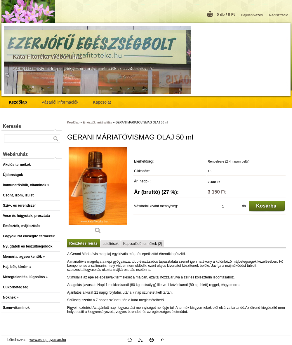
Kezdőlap (73, 122)
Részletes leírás (83, 243)
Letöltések (110, 244)
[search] (55, 138)
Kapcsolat (102, 102)
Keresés (12, 126)
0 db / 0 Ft (226, 14)
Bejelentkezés (252, 15)
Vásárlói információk (59, 102)
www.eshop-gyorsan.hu (47, 340)
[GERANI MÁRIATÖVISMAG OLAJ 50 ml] (97, 192)
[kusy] (230, 206)
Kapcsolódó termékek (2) (142, 244)
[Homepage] (17, 102)
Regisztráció (278, 15)
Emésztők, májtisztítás (97, 122)
